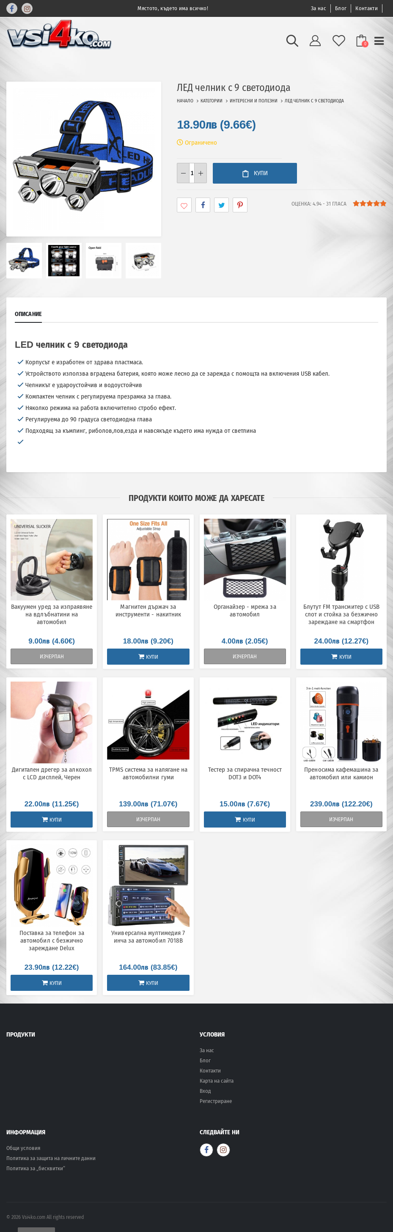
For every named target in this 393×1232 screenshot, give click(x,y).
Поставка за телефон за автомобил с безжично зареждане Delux (51, 940)
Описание (28, 314)
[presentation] (19, 159)
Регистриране (216, 1101)
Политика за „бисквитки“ (35, 1168)
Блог (340, 8)
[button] (292, 43)
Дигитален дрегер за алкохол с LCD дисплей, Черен (52, 773)
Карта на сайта (217, 1081)
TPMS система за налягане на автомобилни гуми (148, 773)
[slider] (370, 203)
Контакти (366, 8)
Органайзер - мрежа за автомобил (245, 610)
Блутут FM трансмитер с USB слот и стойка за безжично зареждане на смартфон (341, 614)
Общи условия (23, 1148)
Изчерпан (52, 656)
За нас (318, 8)
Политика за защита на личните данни (51, 1158)
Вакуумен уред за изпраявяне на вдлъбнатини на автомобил (51, 614)
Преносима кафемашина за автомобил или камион (341, 773)
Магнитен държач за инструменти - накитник (148, 610)
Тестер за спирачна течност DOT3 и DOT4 (245, 773)
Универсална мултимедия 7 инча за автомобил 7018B (148, 936)
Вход (205, 1091)
